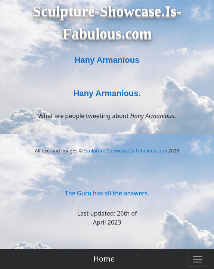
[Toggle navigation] (197, 259)
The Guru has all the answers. (107, 193)
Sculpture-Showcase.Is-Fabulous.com (125, 150)
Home (104, 259)
